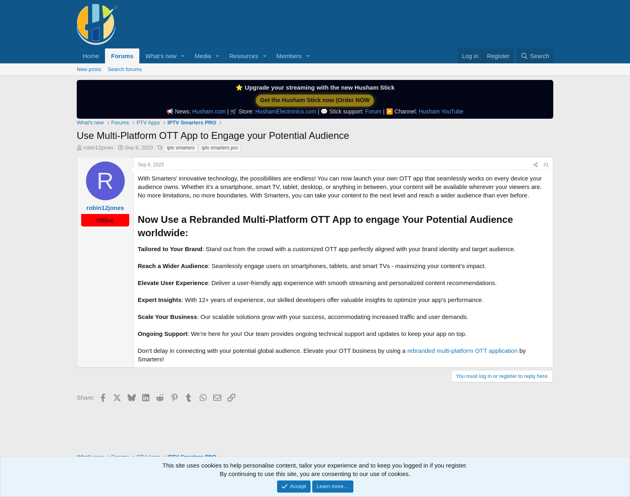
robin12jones (98, 148)
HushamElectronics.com (285, 111)
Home (91, 55)
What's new (160, 55)
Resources (243, 55)
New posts (89, 69)
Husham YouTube (441, 111)
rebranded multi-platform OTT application (462, 350)
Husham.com (208, 111)
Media (203, 55)
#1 (546, 165)
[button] (183, 55)
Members (289, 55)
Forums (122, 55)
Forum (373, 111)
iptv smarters (181, 148)
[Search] (535, 55)
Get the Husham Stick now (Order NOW (315, 100)
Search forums (125, 69)
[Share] (535, 165)
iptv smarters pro (219, 148)
